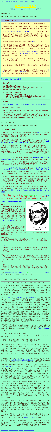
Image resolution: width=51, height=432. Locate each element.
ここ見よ (35, 53)
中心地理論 (11, 220)
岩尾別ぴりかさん (44, 328)
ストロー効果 (24, 53)
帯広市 (39, 132)
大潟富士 (8, 366)
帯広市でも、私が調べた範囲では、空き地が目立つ (18, 31)
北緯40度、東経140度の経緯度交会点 (22, 360)
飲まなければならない (22, 142)
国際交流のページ (29, 417)
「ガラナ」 (11, 142)
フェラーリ (20, 173)
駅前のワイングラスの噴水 (30, 51)
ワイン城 (9, 58)
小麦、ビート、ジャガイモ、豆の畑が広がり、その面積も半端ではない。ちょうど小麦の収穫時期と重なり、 (25, 169)
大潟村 (8, 297)
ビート (3, 245)
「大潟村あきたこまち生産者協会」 (24, 297)
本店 (4, 71)
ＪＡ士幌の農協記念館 (13, 168)
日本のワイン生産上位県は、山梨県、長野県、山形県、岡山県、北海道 (24, 104)
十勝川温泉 (23, 71)
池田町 (34, 41)
